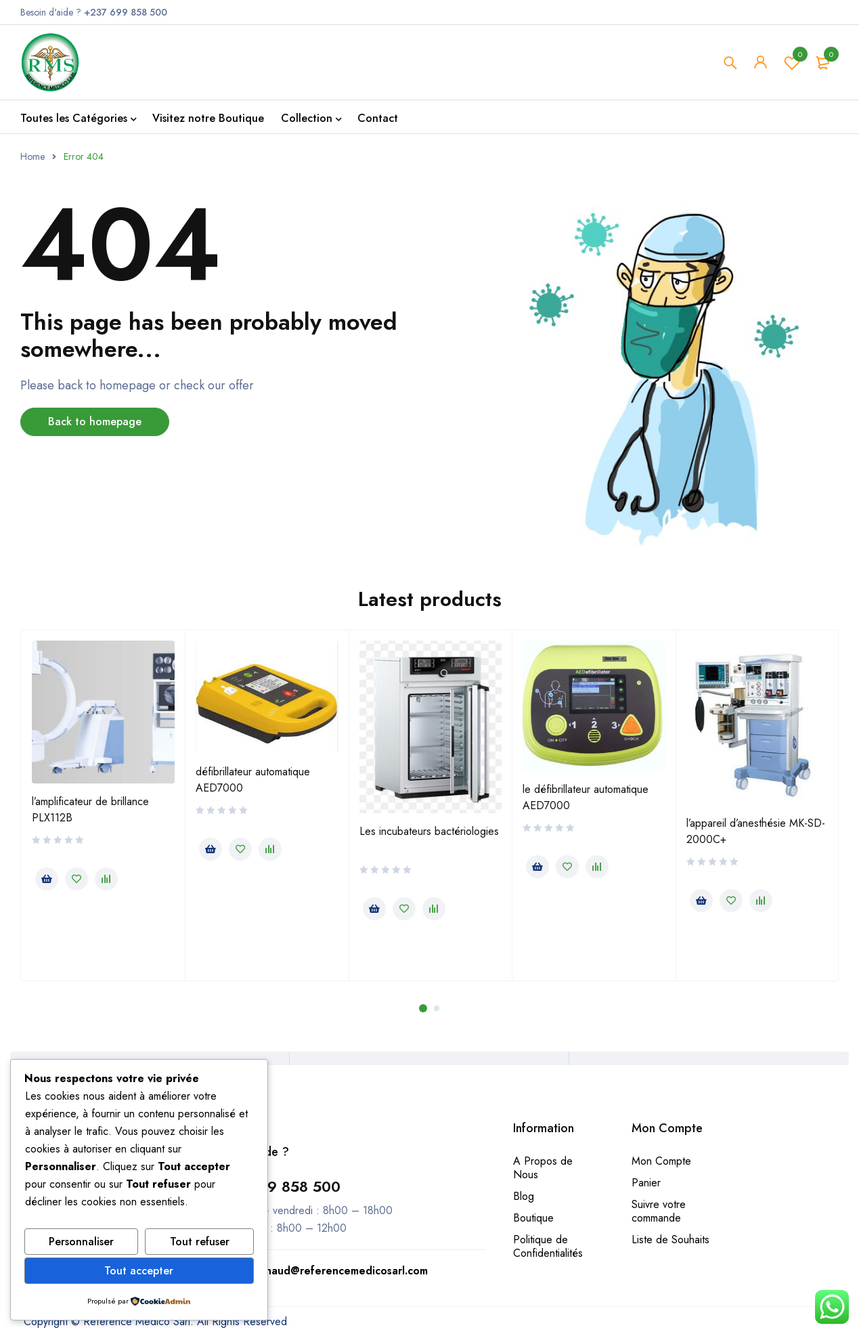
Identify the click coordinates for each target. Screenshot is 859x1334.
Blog (523, 1196)
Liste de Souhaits (670, 1239)
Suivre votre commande (659, 1211)
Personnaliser (81, 1241)
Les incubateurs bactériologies (429, 831)
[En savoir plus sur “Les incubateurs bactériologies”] (374, 908)
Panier (646, 1182)
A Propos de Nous (543, 1167)
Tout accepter (138, 1270)
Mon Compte (661, 1161)
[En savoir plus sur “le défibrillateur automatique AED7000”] (537, 866)
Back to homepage (94, 421)
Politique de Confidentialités (548, 1246)
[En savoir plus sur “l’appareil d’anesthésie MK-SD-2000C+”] (701, 900)
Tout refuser (199, 1241)
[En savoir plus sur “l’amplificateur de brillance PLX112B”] (46, 878)
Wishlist (792, 62)
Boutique (533, 1218)
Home (32, 156)
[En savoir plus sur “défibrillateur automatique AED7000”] (210, 849)
